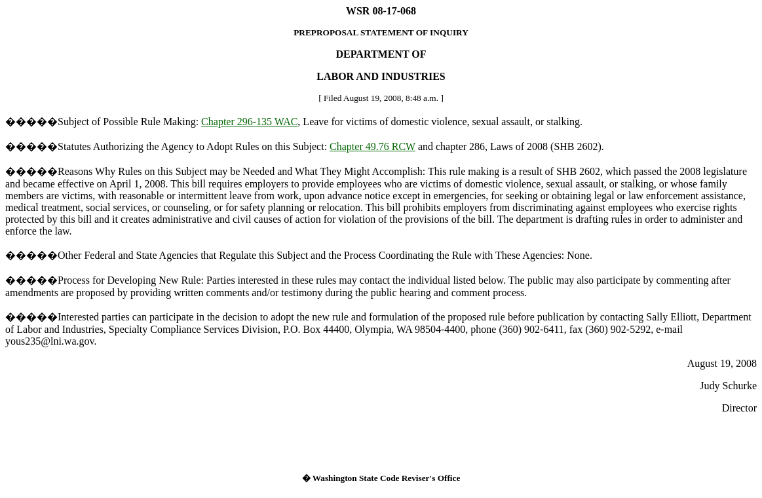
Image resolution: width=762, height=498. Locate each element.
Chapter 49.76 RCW (372, 146)
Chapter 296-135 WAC (249, 121)
